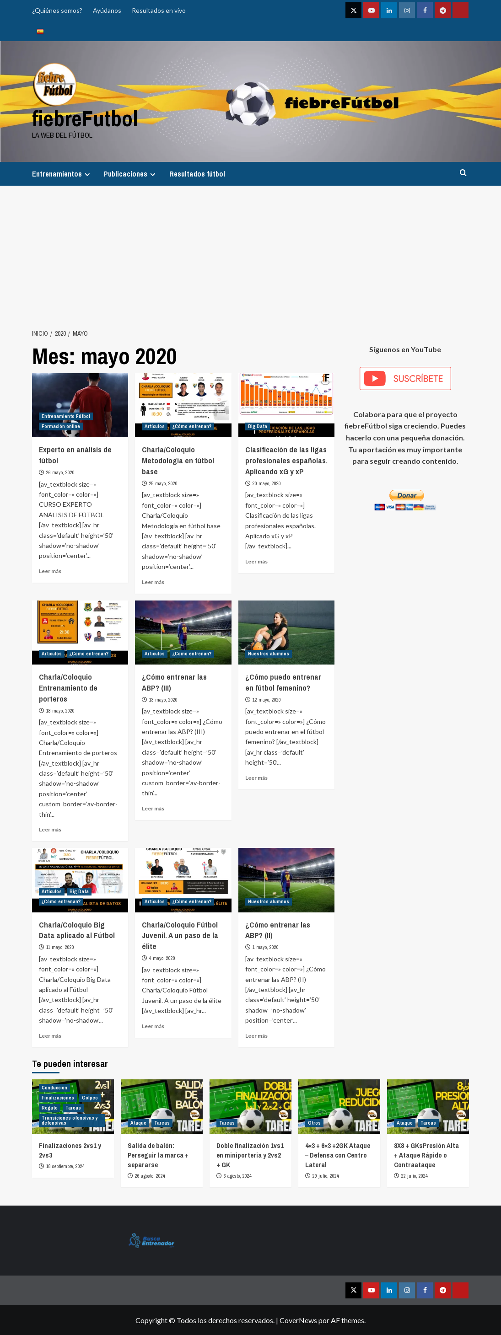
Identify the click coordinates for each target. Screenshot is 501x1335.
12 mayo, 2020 (267, 700)
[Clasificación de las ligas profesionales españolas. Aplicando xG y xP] (286, 405)
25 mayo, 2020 (163, 483)
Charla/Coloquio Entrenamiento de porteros (68, 687)
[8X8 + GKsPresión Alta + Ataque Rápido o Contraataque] (428, 1106)
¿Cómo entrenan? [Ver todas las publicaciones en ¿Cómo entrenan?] (191, 426)
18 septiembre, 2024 (65, 1166)
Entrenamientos (62, 174)
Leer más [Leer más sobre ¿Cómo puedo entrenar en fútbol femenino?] (256, 777)
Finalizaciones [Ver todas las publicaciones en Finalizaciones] (58, 1097)
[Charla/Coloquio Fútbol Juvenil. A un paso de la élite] (183, 880)
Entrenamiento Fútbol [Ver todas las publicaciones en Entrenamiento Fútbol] (66, 416)
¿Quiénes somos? (57, 10)
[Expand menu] (87, 174)
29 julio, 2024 (325, 1176)
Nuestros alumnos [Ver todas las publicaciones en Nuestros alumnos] (268, 653)
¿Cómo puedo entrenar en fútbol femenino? (283, 682)
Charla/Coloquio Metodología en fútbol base (178, 460)
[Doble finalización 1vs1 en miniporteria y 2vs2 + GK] (250, 1106)
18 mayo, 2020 (60, 711)
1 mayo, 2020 (266, 947)
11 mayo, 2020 (60, 947)
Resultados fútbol (197, 174)
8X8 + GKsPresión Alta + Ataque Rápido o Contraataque (426, 1155)
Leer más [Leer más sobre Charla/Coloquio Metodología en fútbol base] (153, 582)
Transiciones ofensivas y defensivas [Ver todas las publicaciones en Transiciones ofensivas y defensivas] (70, 1120)
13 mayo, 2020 (163, 700)
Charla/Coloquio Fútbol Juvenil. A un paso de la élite (180, 935)
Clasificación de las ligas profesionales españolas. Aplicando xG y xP (286, 460)
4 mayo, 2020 (162, 958)
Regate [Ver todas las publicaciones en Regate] (50, 1107)
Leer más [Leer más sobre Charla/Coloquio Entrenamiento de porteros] (50, 829)
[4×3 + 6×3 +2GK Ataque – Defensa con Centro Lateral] (339, 1106)
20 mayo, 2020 (267, 483)
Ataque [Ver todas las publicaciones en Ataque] (138, 1123)
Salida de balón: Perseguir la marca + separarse (158, 1155)
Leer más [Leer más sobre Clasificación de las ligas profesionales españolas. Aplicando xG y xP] (256, 561)
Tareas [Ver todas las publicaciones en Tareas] (73, 1107)
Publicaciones (131, 174)
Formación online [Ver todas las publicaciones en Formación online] (61, 426)
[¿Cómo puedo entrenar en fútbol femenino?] (286, 632)
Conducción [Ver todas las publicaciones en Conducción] (54, 1087)
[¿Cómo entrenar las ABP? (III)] (183, 632)
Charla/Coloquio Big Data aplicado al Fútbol (77, 930)
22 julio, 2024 (414, 1176)
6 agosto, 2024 (238, 1176)
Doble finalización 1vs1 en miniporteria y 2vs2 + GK (250, 1155)
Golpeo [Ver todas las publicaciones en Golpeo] (90, 1097)
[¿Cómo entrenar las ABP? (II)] (286, 880)
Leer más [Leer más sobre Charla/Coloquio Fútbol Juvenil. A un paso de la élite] (153, 1026)
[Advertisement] (250, 254)
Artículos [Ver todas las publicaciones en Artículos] (155, 426)
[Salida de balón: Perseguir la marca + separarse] (162, 1106)
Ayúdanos (107, 10)
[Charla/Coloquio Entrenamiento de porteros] (80, 632)
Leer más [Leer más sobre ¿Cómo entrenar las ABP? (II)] (256, 1035)
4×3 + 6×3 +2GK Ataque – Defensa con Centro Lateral (337, 1155)
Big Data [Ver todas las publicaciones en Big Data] (257, 426)
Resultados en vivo (159, 10)
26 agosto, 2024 (150, 1176)
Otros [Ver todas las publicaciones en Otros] (314, 1123)
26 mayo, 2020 (60, 472)
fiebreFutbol (85, 118)
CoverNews (298, 1320)
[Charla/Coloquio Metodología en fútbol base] (183, 405)
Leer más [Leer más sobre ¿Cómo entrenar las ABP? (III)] (153, 808)
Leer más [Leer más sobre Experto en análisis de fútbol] (50, 571)
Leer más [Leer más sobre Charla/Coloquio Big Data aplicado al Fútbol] (50, 1035)
